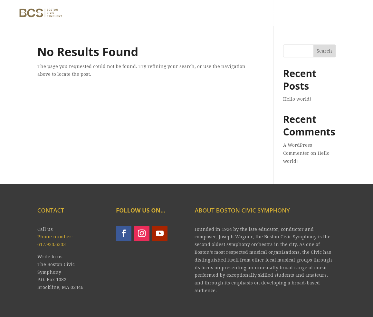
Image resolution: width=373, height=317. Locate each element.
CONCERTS (166, 14)
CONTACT (301, 14)
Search (324, 51)
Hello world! (297, 99)
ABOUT (131, 14)
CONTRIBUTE (343, 14)
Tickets (209, 14)
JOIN (235, 14)
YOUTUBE (265, 14)
